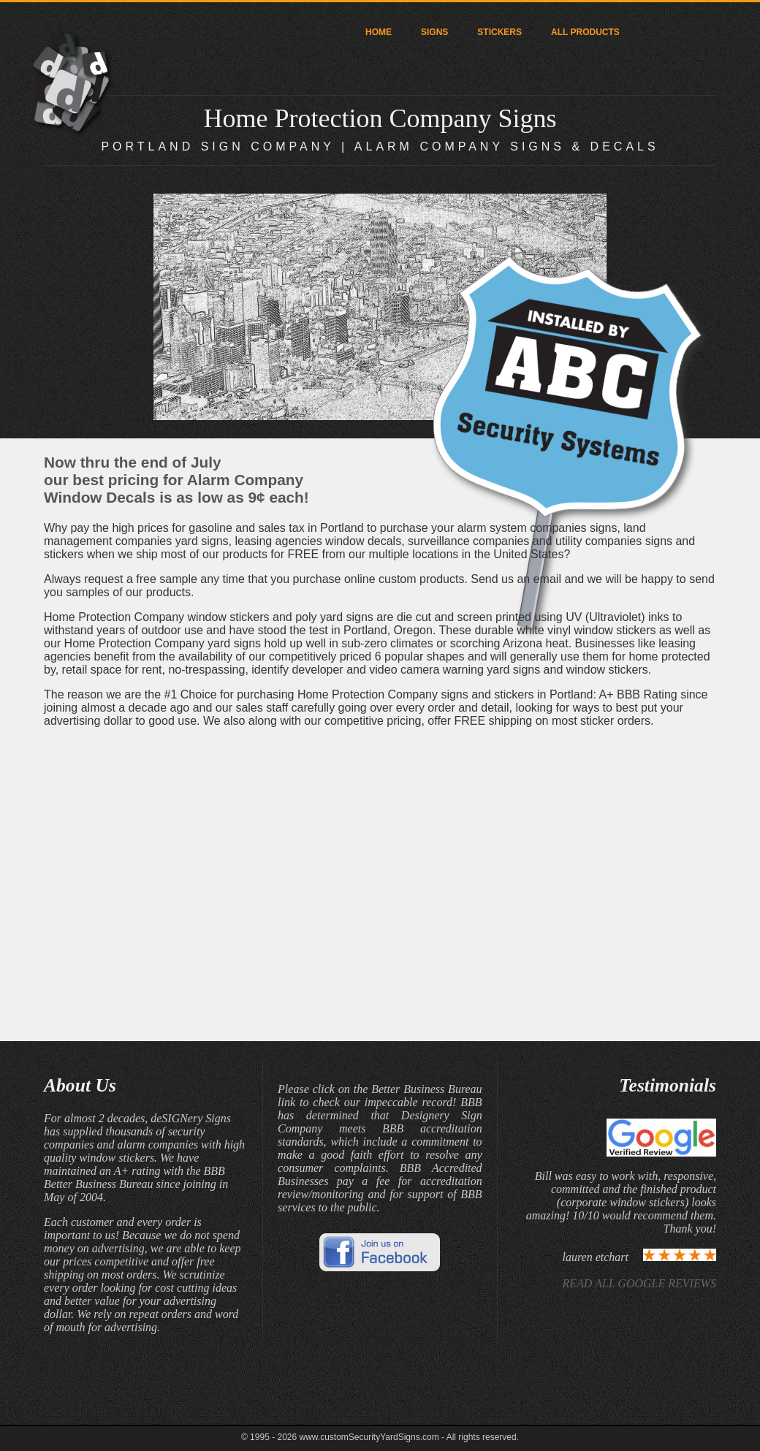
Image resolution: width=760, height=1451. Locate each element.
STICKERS (499, 32)
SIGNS (434, 32)
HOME (378, 32)
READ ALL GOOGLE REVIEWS (639, 1283)
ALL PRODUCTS (585, 32)
